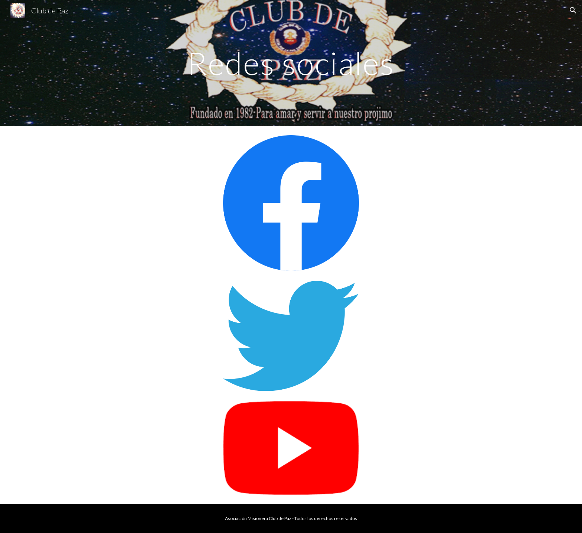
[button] (573, 10)
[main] (291, 63)
